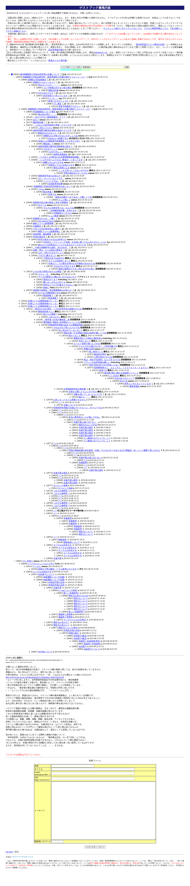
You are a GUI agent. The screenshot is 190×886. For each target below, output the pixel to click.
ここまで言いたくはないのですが (73, 170)
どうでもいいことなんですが (41, 564)
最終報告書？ (39, 122)
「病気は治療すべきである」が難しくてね (72, 197)
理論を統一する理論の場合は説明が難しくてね (85, 333)
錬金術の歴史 (100, 354)
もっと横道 (53, 216)
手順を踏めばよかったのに (76, 173)
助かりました (75, 335)
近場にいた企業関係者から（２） (43, 303)
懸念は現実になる (61, 168)
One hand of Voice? (46, 221)
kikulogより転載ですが (58, 138)
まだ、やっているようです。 (51, 178)
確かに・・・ (85, 397)
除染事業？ (53, 298)
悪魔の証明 (89, 349)
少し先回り (28, 561)
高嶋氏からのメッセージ (44, 82)
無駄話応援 (53, 90)
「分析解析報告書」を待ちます (62, 210)
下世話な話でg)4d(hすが (54, 258)
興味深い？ (48, 144)
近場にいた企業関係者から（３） (43, 306)
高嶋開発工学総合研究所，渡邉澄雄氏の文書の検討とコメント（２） (59, 109)
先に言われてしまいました (70, 330)
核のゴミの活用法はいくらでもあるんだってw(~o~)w (62, 245)
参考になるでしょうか (58, 101)
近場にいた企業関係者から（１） (43, 301)
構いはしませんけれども (54, 282)
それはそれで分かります (64, 266)
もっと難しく (64, 200)
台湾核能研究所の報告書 (75, 389)
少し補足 (57, 104)
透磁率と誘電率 (65, 614)
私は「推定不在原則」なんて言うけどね (102, 360)
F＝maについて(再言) (68, 590)
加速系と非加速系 (92, 644)
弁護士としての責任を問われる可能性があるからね (71, 263)
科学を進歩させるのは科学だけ (52, 239)
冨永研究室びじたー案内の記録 (150, 44)
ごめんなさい (54, 317)
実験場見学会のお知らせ (49, 176)
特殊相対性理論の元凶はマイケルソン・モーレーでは (77, 408)
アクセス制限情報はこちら (156, 28)
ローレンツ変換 (60, 485)
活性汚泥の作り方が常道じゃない (104, 365)
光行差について (45, 652)
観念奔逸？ (48, 192)
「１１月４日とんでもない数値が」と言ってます (60, 160)
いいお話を (114, 376)
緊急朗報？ (48, 295)
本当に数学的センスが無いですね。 (85, 417)
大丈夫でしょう (50, 149)
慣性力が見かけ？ (61, 622)
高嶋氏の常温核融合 (37, 80)
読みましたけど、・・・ (49, 85)
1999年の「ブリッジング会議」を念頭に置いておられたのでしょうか (74, 242)
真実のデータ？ (50, 279)
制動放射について (72, 542)
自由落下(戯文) (80, 636)
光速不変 (57, 558)
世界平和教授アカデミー (69, 106)
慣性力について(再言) (68, 628)
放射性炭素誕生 (60, 154)
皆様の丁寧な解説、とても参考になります (57, 569)
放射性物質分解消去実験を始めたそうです (52, 130)
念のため (123, 381)
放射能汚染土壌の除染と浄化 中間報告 (50, 202)
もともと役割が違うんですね (87, 344)
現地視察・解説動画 (42, 234)
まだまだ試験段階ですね (49, 293)
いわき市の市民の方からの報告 (47, 271)
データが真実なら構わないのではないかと (57, 277)
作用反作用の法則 (56, 582)
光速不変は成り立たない (86, 422)
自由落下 (83, 646)
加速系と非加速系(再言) (89, 641)
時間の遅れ (74, 633)
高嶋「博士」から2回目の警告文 (47, 250)
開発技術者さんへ (46, 311)
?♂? (60, 402)
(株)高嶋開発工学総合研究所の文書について (40, 74)
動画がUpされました (47, 133)
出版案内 (37, 226)
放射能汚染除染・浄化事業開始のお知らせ (52, 290)
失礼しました (85, 341)
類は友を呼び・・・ (47, 114)
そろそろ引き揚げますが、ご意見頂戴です (98, 346)
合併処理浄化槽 (55, 184)
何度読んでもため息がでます (61, 165)
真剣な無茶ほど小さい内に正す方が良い (76, 269)
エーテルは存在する (62, 545)
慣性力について (86, 532)
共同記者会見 (39, 237)
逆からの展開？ (50, 314)
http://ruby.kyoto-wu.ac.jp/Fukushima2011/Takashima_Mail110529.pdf (35, 677)
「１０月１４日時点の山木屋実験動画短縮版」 (59, 157)
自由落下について (46, 574)
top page (9, 863)
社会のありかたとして (124, 378)
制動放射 (62, 540)
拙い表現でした (96, 352)
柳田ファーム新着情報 (43, 223)
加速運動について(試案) (54, 577)
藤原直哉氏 (135, 386)
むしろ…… (53, 98)
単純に (46, 287)
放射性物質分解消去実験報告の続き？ (55, 146)
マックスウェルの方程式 (75, 620)
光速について (70, 405)
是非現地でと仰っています (55, 96)
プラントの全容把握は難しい (97, 362)
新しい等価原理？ (72, 593)
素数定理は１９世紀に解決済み (88, 338)
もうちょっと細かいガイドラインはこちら (122, 28)
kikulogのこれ (101, 52)
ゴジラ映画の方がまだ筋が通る (57, 88)
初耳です (52, 194)
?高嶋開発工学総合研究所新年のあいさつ (51, 186)
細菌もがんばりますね (53, 162)
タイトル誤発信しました (59, 261)
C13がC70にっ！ (55, 152)
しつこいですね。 (51, 181)
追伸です (103, 370)
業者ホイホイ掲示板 (57, 60)
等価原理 (83, 462)
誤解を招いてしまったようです (88, 394)
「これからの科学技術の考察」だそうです (52, 125)
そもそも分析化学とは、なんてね (58, 208)
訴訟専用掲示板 (55, 50)
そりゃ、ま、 (44, 274)
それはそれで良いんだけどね (66, 327)
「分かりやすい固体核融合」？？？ (49, 117)
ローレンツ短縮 (65, 488)
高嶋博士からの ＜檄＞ (44, 218)
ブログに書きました (47, 255)
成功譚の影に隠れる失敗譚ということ (121, 373)
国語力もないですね (88, 425)
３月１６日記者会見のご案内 (46, 229)
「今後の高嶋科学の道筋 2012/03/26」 (51, 247)
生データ (42, 205)
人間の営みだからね (103, 357)
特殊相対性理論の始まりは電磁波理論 (65, 325)
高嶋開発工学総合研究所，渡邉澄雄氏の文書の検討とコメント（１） (54, 77)
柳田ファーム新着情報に (49, 231)
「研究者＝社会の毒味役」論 (56, 319)
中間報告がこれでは (62, 213)
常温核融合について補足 (44, 112)
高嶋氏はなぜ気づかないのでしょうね (60, 136)
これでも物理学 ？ (61, 491)
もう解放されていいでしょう (97, 438)
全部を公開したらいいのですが (83, 392)
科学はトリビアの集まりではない (58, 285)
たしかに (37, 566)
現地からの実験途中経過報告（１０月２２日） (59, 141)
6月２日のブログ (45, 93)
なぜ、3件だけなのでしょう (51, 253)
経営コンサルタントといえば (137, 384)
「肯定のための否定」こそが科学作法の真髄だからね (57, 309)
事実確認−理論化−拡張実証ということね (61, 322)
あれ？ (36, 120)
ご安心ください (45, 128)
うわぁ (41, 189)
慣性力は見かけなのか (79, 596)
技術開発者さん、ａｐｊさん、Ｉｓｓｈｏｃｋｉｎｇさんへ (121, 368)
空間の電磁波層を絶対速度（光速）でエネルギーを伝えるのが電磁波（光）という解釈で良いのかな (114, 450)
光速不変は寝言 (86, 427)
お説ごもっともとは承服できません (69, 400)
